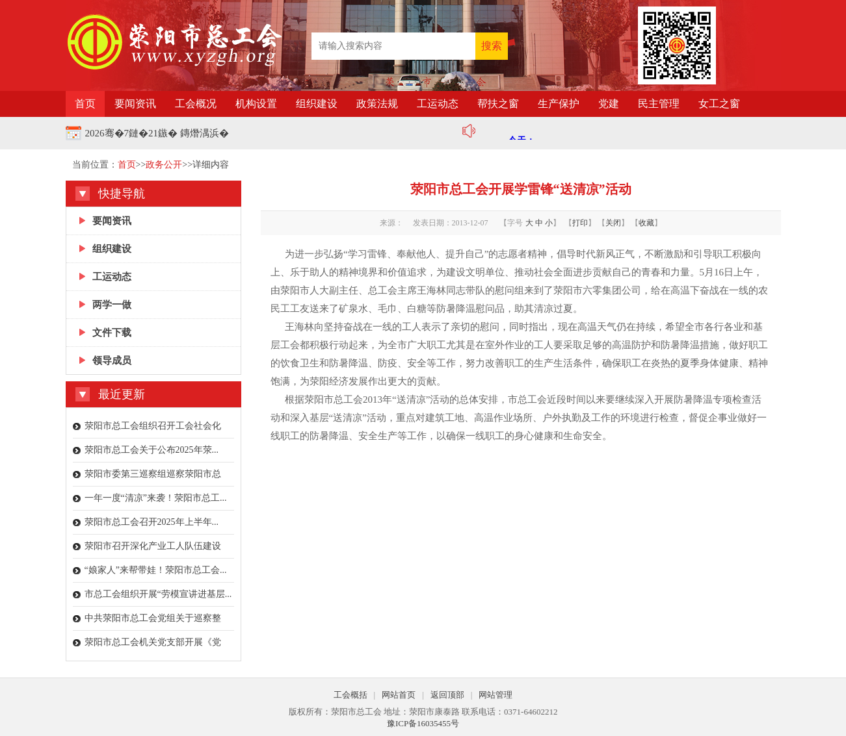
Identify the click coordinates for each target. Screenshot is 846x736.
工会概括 (350, 695)
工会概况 (196, 103)
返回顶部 (447, 695)
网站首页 (399, 695)
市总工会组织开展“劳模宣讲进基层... (158, 594)
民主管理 (659, 103)
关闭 (613, 222)
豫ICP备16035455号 (423, 723)
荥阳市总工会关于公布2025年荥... (152, 450)
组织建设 (316, 103)
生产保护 (558, 103)
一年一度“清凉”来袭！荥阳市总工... (156, 498)
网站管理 (495, 695)
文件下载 (111, 332)
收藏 (646, 222)
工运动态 (437, 103)
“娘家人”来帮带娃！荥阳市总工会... (156, 570)
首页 (85, 103)
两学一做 (111, 304)
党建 (608, 103)
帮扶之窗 (498, 103)
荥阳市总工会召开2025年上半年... (152, 522)
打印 (580, 222)
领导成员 (111, 360)
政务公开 (164, 165)
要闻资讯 (135, 103)
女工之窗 (719, 103)
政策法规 (377, 103)
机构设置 (256, 103)
